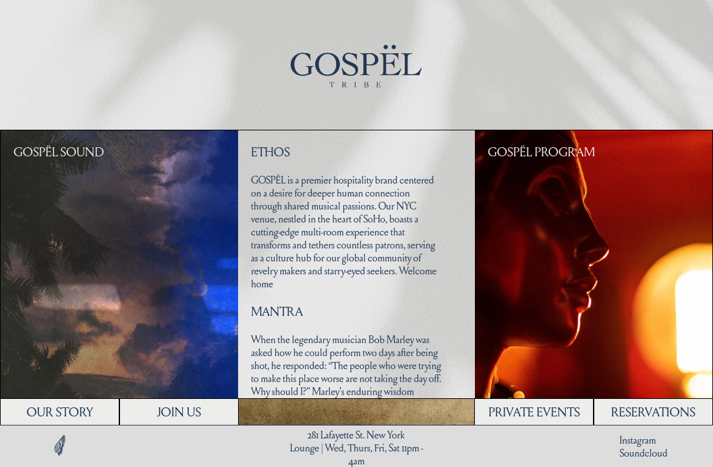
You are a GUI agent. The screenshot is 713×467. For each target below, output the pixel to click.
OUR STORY (60, 411)
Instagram (638, 439)
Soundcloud (644, 452)
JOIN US (178, 411)
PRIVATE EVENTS (534, 411)
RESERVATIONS (653, 411)
